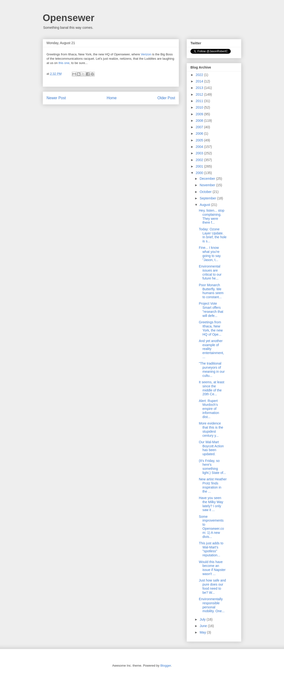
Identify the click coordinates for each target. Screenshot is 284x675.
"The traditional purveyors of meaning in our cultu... (212, 369)
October (206, 192)
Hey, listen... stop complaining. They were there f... (211, 216)
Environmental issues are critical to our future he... (210, 272)
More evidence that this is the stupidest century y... (211, 429)
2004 (200, 147)
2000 (200, 173)
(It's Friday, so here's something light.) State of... (212, 467)
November (208, 185)
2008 (200, 120)
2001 (200, 166)
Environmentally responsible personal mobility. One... (212, 605)
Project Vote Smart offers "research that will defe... (211, 309)
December (208, 178)
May (203, 632)
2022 (200, 75)
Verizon (146, 54)
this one (64, 63)
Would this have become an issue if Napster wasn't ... (212, 568)
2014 (200, 81)
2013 (200, 88)
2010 (200, 107)
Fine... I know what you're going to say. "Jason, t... (210, 254)
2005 (200, 140)
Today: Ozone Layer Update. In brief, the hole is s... (212, 235)
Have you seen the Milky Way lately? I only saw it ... (211, 504)
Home (112, 98)
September (208, 198)
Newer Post (56, 98)
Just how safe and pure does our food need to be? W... (212, 586)
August (205, 205)
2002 (200, 160)
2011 (200, 101)
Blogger (165, 665)
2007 (200, 127)
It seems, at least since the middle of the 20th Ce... (211, 388)
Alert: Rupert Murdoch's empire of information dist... (209, 409)
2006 (200, 133)
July (203, 619)
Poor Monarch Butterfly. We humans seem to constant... (211, 291)
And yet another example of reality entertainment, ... (211, 349)
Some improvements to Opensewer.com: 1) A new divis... (211, 527)
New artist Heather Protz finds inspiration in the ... (213, 485)
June (204, 626)
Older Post (166, 98)
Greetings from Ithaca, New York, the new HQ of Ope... (211, 328)
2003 (200, 153)
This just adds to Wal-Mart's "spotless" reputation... (211, 549)
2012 (200, 94)
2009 (200, 114)
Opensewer (69, 17)
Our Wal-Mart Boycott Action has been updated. (211, 448)
